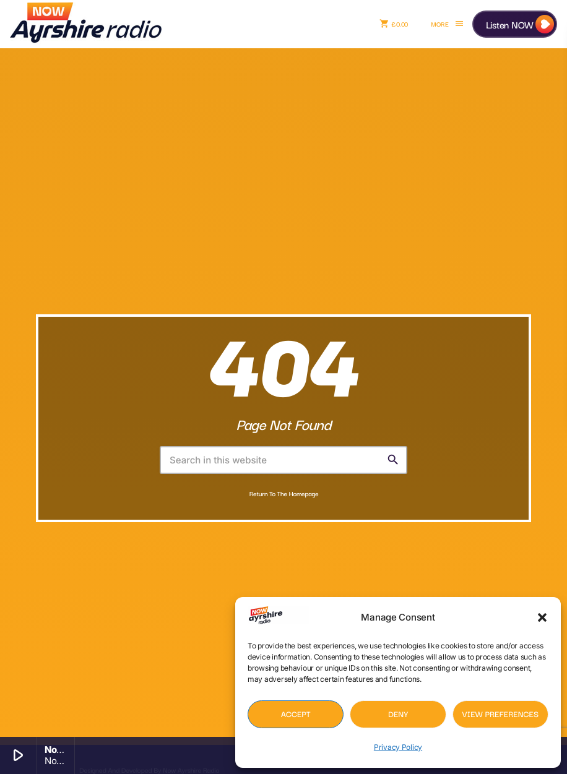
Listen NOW (510, 24)
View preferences (500, 714)
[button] (542, 617)
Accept (296, 714)
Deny (398, 714)
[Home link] (86, 24)
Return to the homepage (284, 493)
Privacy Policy (398, 747)
